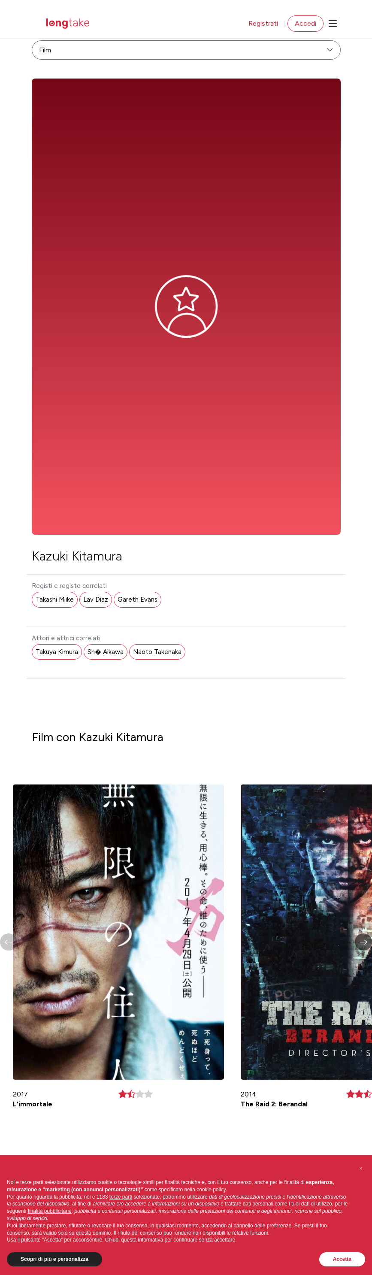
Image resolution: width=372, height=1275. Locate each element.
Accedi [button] (305, 23)
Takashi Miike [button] (55, 599)
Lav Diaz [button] (95, 599)
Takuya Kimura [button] (57, 652)
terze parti (120, 1197)
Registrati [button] (263, 23)
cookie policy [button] (211, 1190)
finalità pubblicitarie (50, 1211)
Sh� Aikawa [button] (106, 652)
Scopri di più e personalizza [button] (54, 1259)
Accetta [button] (342, 1259)
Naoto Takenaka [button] (157, 652)
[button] (363, 942)
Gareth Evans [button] (137, 599)
